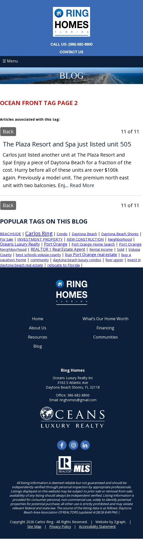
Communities (105, 337)
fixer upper (114, 259)
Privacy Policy (60, 526)
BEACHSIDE (10, 233)
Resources (37, 337)
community (39, 259)
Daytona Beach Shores (120, 233)
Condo (62, 233)
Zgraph (119, 521)
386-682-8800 (78, 395)
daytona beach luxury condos (77, 259)
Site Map (34, 526)
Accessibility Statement (97, 526)
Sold (120, 249)
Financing (105, 328)
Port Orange (55, 244)
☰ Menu (10, 61)
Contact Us (71, 52)
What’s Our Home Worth (105, 318)
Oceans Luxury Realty (20, 244)
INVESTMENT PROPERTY (40, 239)
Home (37, 318)
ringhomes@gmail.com (78, 400)
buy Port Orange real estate (91, 254)
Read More (82, 185)
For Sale (6, 239)
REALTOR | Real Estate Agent (58, 249)
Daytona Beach (84, 233)
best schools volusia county (38, 254)
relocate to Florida (63, 264)
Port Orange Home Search (93, 244)
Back (8, 131)
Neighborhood (120, 239)
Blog (37, 346)
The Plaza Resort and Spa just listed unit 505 (67, 144)
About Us (37, 328)
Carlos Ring (38, 233)
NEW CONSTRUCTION (85, 239)
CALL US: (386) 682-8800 (71, 44)
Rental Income (101, 249)
